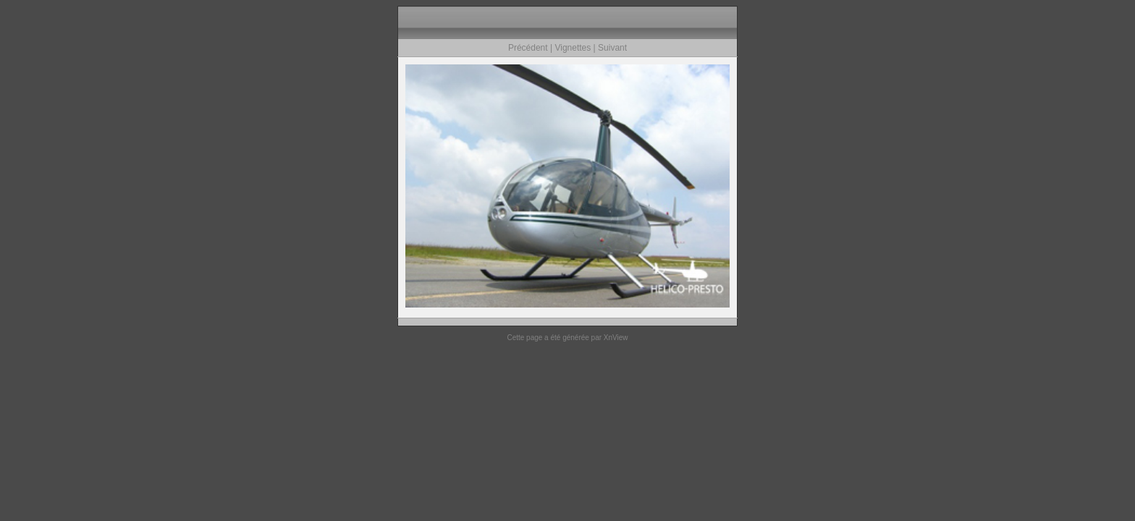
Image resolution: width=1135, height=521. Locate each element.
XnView (616, 338)
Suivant (612, 48)
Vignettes (572, 48)
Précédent (528, 48)
